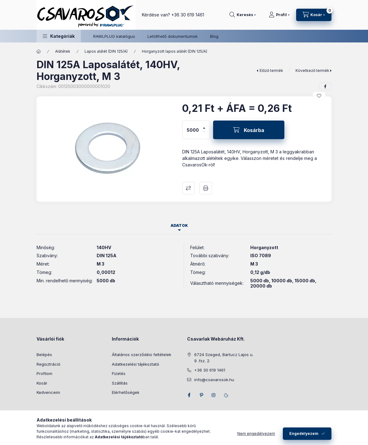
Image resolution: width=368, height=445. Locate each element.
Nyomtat (205, 188)
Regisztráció (48, 364)
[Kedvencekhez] (319, 95)
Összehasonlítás (188, 188)
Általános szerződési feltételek (141, 354)
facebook (189, 395)
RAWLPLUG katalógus (114, 36)
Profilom (44, 373)
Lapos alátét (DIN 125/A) (106, 51)
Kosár (42, 383)
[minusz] (204, 134)
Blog (214, 36)
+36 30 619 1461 (187, 14)
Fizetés (118, 373)
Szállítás (120, 383)
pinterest (201, 395)
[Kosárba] (248, 130)
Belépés (44, 354)
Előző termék (271, 70)
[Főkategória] (39, 51)
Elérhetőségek (125, 392)
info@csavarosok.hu (214, 379)
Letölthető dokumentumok (172, 36)
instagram (214, 395)
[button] (59, 36)
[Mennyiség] (193, 130)
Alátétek (62, 51)
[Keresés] (242, 15)
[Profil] (279, 15)
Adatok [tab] (179, 225)
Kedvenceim (48, 392)
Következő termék (312, 70)
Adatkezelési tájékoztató (135, 364)
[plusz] (204, 125)
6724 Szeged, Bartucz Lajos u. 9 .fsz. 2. (223, 357)
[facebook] (325, 86)
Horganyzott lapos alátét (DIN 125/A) (174, 51)
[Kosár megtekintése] (313, 15)
